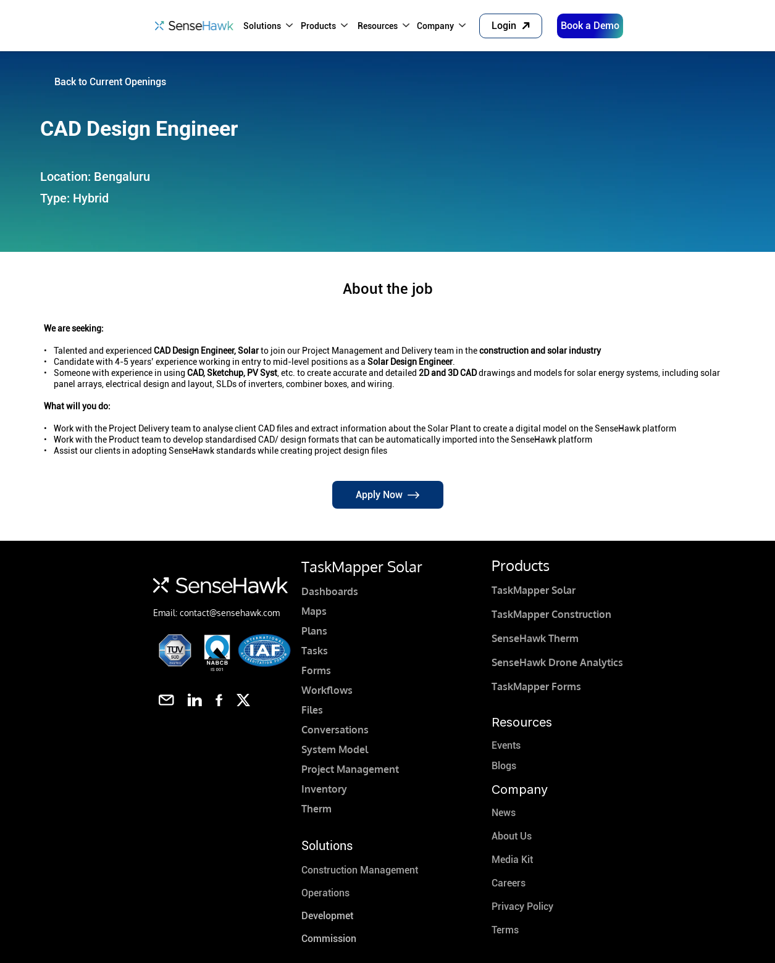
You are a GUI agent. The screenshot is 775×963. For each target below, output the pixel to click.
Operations (325, 893)
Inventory (324, 789)
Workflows (327, 690)
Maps (314, 611)
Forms (316, 670)
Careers (509, 883)
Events (506, 745)
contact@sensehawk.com (230, 612)
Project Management (350, 769)
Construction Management (359, 870)
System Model (334, 749)
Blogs (504, 766)
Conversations (335, 729)
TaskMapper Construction (551, 614)
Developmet (327, 916)
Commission (328, 938)
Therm (316, 808)
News (504, 813)
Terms (505, 930)
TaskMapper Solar (534, 590)
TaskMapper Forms (536, 686)
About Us (512, 836)
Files (312, 710)
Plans (314, 631)
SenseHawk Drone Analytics (557, 662)
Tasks (314, 650)
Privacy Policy (522, 906)
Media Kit (512, 859)
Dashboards (329, 591)
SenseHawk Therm (535, 638)
